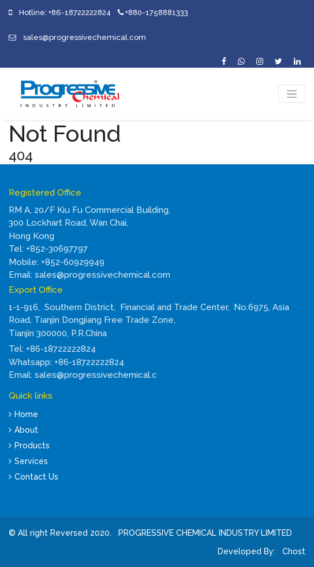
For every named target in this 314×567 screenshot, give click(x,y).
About (23, 430)
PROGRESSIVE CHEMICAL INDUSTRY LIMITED (205, 532)
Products (29, 445)
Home (23, 414)
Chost (292, 551)
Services (28, 461)
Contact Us (33, 476)
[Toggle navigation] (291, 93)
